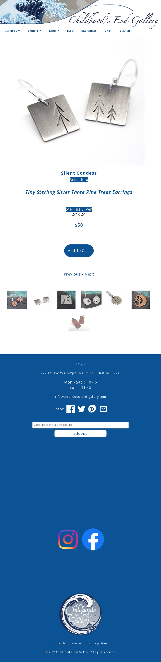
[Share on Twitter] (81, 409)
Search (124, 30)
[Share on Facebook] (70, 409)
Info (70, 30)
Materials (89, 30)
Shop (54, 30)
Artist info (79, 179)
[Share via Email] (103, 409)
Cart (108, 30)
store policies (98, 643)
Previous (72, 274)
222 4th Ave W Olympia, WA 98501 (67, 373)
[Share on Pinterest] (92, 409)
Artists (12, 30)
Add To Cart (79, 250)
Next (89, 274)
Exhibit (34, 30)
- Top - (80, 364)
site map (77, 643)
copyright (59, 643)
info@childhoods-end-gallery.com (80, 396)
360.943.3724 (108, 373)
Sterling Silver (79, 209)
